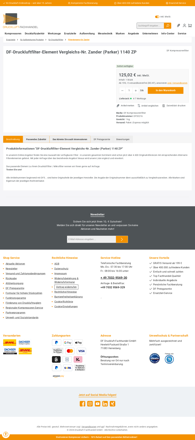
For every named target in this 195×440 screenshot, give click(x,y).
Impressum (60, 273)
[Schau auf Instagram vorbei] (90, 403)
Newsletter (11, 268)
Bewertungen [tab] (122, 139)
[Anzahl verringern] (122, 90)
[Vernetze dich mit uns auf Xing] (112, 403)
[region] (58, 94)
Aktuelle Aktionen (15, 263)
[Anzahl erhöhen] (136, 90)
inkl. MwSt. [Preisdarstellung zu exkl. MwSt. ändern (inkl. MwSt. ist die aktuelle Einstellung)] (163, 17)
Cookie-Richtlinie (63, 301)
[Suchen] (167, 26)
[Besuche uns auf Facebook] (82, 403)
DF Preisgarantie (15, 288)
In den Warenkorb (166, 90)
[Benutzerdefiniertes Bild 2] (169, 358)
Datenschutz (61, 268)
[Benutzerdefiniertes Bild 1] (154, 358)
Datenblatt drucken (176, 105)
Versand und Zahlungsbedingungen (25, 273)
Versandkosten (89, 426)
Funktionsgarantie (16, 298)
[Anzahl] (129, 90)
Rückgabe (11, 278)
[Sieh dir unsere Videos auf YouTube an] (97, 403)
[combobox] (150, 26)
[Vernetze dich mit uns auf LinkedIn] (105, 403)
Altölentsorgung (14, 283)
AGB (56, 263)
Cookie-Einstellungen (66, 306)
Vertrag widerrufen (66, 287)
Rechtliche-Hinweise (65, 291)
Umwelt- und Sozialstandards (22, 317)
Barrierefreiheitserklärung (68, 296)
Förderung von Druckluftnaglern (23, 302)
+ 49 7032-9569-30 (114, 277)
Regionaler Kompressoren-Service (24, 307)
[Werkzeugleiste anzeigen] (6, 434)
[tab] (13, 139)
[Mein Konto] (184, 25)
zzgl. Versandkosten (177, 83)
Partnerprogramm (15, 312)
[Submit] (122, 239)
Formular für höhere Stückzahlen (24, 293)
